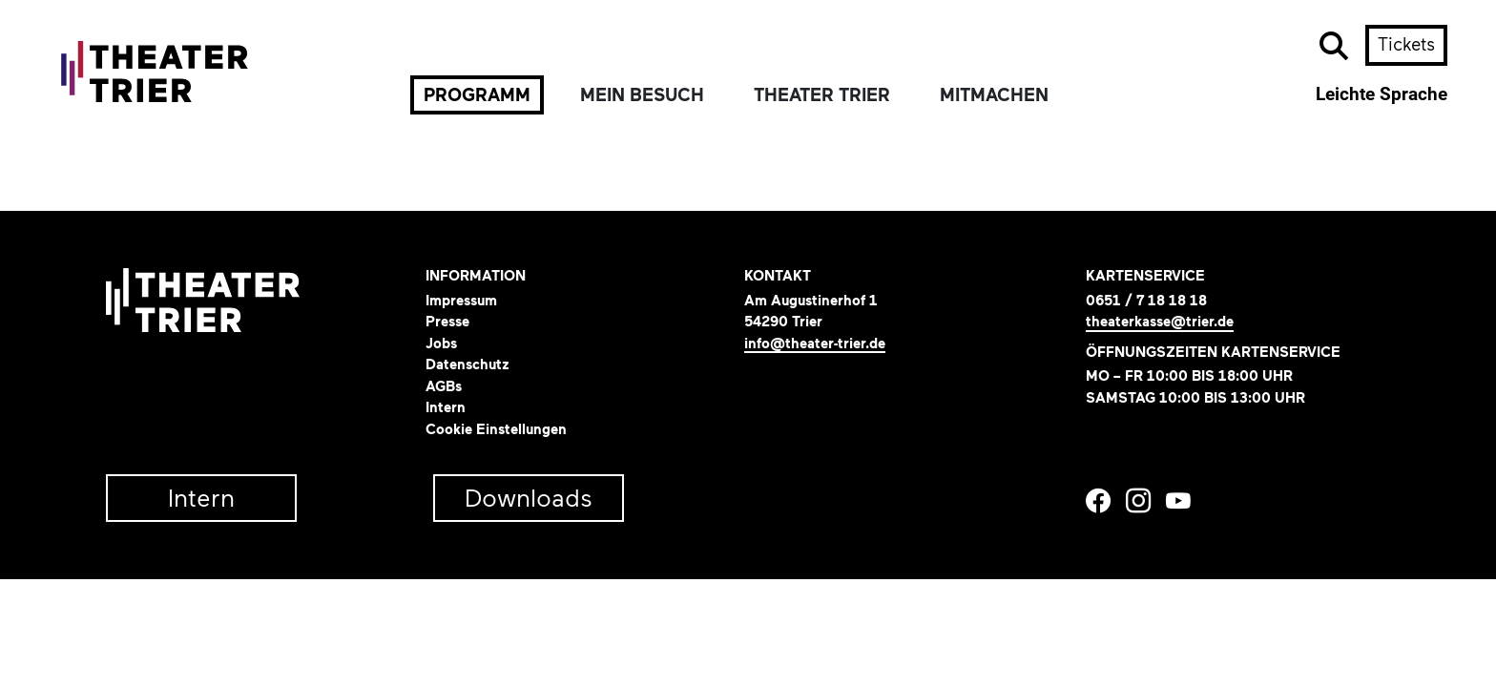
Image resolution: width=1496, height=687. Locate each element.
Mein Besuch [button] (642, 95)
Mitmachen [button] (994, 95)
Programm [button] (477, 95)
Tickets (1406, 44)
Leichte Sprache (1381, 94)
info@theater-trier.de (814, 344)
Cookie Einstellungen (496, 429)
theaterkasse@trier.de (1160, 322)
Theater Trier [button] (822, 95)
